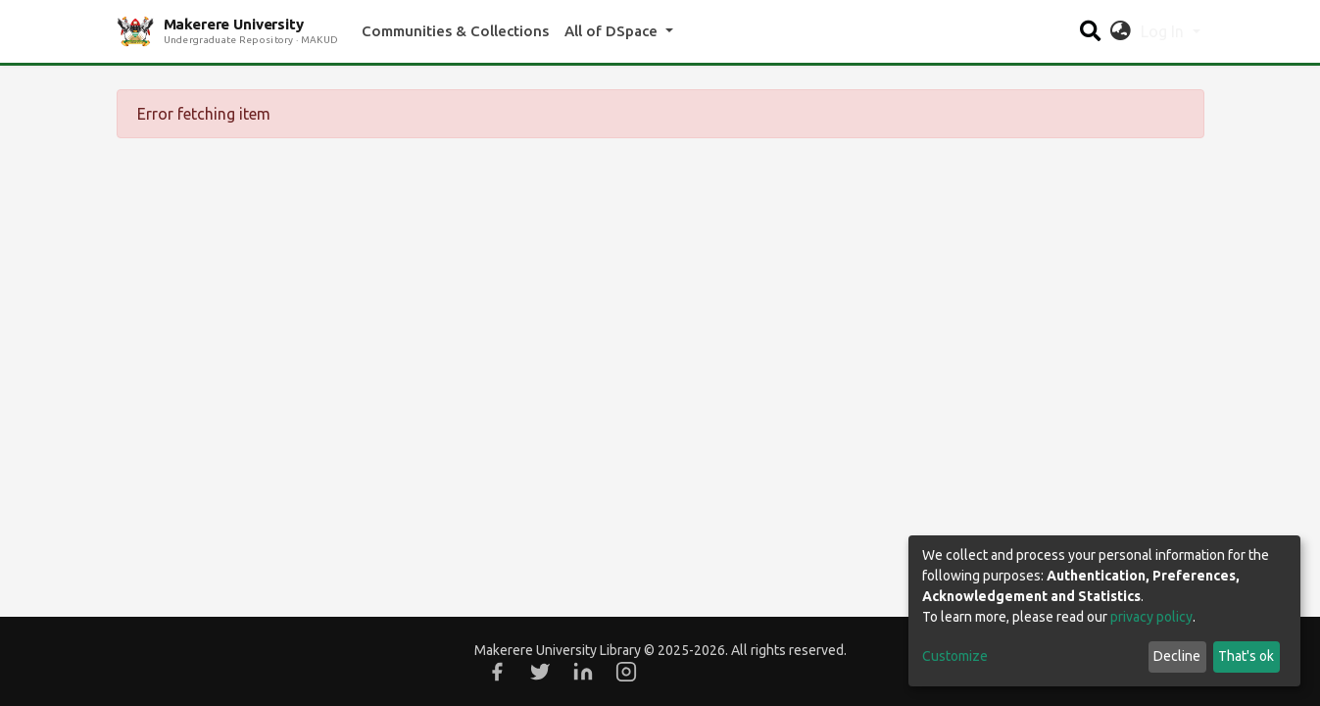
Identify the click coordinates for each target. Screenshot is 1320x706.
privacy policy (1151, 617)
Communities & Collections (455, 31)
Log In (1164, 31)
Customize (955, 656)
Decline (1176, 656)
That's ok (1246, 656)
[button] (1120, 31)
